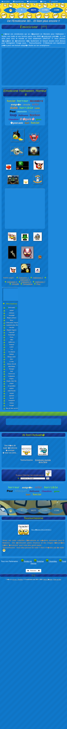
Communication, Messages (11, 325)
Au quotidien (11, 386)
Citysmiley (51, 561)
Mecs (11, 359)
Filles (11, 339)
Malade (11, 354)
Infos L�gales (47, 579)
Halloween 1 (22, 278)
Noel (11, 371)
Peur (37, 284)
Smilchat (39, 561)
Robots (12, 388)
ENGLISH (53, 1)
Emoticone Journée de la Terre (43, 461)
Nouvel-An (11, 373)
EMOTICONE (18, 1)
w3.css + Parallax (17, 579)
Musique (11, 369)
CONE (45, 10)
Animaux (11, 313)
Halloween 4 (11, 282)
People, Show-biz (11, 381)
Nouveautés (11, 307)
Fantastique (26, 284)
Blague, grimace (11, 317)
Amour (12, 310)
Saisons (11, 393)
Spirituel (11, 395)
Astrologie (12, 315)
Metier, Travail (11, 364)
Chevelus (11, 327)
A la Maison (11, 352)
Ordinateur (11, 376)
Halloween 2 (36, 278)
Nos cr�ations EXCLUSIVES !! (41, 530)
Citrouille (14, 284)
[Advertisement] (19, 66)
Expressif (11, 332)
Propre (12, 383)
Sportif (12, 398)
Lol (12, 349)
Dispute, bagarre (11, 330)
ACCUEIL (6, 1)
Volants (11, 403)
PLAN (43, 1)
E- (22, 10)
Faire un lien (57, 579)
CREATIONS (32, 1)
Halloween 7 (39, 282)
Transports (11, 400)
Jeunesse (11, 344)
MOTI (33, 10)
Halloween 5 (25, 282)
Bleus (11, 320)
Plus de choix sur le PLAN (11, 408)
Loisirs (12, 347)
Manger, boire (12, 356)
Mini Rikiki (11, 366)
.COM (56, 10)
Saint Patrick (11, 390)
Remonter (33, 570)
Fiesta (11, 337)
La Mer (11, 361)
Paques (12, 378)
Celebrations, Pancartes (11, 322)
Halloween (12, 342)
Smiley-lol (26, 561)
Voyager (11, 405)
